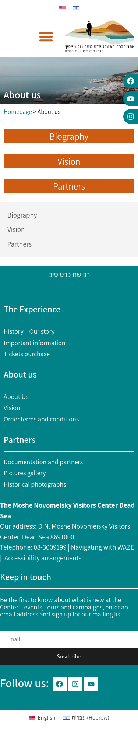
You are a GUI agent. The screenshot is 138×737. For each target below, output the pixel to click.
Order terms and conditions (41, 419)
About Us (16, 396)
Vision (16, 229)
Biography (22, 215)
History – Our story (29, 331)
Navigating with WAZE (102, 547)
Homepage (18, 112)
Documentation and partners (43, 462)
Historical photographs (35, 484)
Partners (19, 244)
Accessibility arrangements (43, 557)
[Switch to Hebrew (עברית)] (86, 718)
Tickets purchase (27, 354)
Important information (35, 342)
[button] (46, 36)
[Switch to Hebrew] (76, 8)
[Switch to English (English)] (42, 718)
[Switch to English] (62, 8)
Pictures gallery (25, 473)
